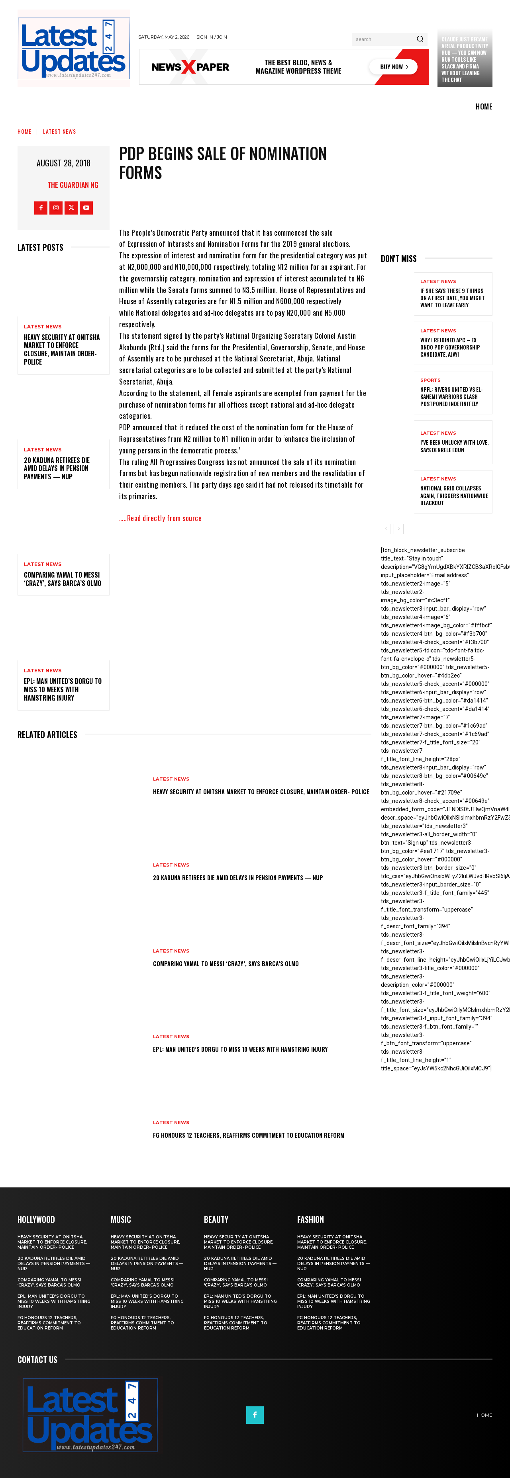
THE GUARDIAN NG (72, 185)
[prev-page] (386, 529)
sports (430, 380)
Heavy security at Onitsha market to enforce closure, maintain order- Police (62, 349)
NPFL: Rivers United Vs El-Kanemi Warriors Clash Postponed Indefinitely (451, 396)
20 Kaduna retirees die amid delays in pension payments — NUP (57, 468)
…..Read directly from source (160, 518)
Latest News (59, 131)
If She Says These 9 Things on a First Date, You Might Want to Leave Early (452, 297)
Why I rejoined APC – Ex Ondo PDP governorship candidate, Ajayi (450, 347)
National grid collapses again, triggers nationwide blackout (454, 495)
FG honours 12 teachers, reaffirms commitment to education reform (243, 1134)
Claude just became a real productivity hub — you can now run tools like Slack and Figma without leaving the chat (464, 59)
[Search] (420, 39)
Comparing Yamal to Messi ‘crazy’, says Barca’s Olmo (62, 579)
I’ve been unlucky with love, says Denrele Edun (454, 445)
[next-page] (399, 529)
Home (24, 131)
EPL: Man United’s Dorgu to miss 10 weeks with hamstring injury (63, 689)
